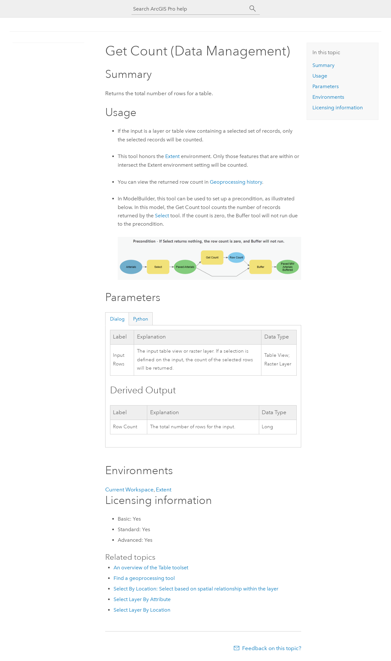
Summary (323, 65)
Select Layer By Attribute (142, 599)
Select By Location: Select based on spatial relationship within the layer (196, 589)
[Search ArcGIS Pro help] (189, 8)
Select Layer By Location (142, 610)
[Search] (253, 8)
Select (162, 216)
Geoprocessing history (236, 182)
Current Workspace (129, 489)
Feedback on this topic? (271, 648)
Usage (319, 76)
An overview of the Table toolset (151, 568)
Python (140, 319)
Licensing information (337, 108)
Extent (172, 156)
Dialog (117, 319)
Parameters (325, 86)
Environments (328, 97)
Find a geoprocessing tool (144, 578)
